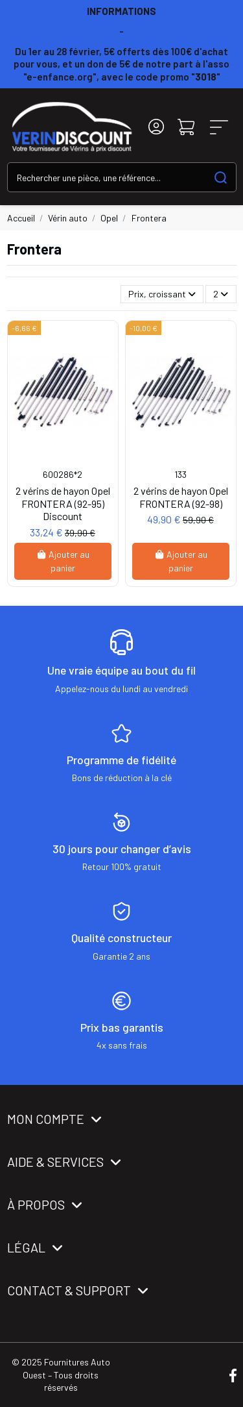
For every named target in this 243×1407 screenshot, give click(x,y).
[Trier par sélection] (162, 294)
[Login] (156, 127)
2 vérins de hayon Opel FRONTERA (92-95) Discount (63, 502)
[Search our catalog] (220, 177)
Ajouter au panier (63, 561)
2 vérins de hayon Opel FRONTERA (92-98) (180, 496)
